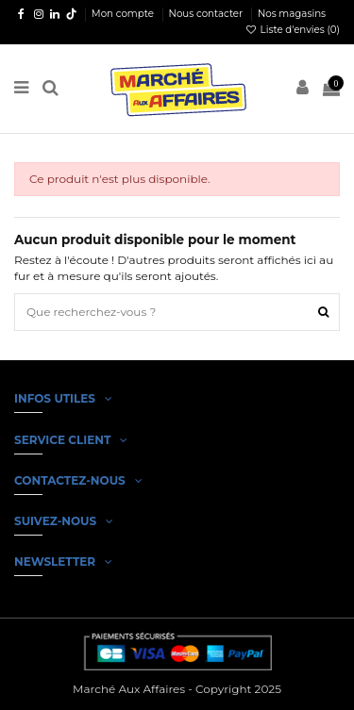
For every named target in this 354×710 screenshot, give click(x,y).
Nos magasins (292, 14)
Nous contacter (207, 14)
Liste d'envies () (292, 30)
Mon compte (124, 14)
